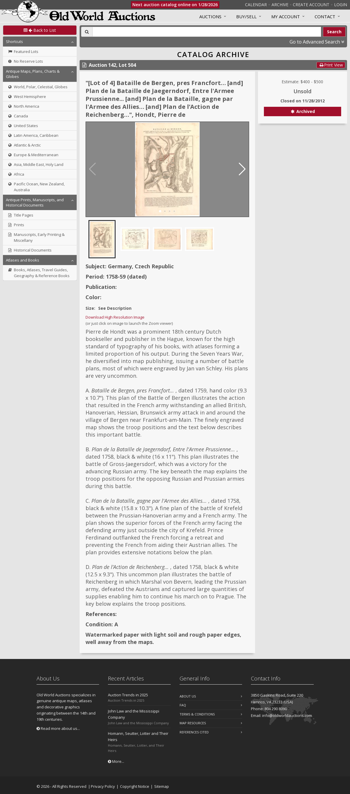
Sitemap (161, 786)
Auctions (210, 16)
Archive (280, 4)
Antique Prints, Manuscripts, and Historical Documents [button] (35, 202)
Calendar (256, 4)
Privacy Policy (103, 786)
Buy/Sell (246, 16)
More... (116, 761)
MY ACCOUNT (285, 16)
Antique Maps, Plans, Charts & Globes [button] (33, 74)
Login (340, 4)
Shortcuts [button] (14, 41)
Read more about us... (58, 728)
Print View (331, 65)
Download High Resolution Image (115, 317)
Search (334, 31)
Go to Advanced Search (317, 42)
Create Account (311, 4)
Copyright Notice (134, 786)
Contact (325, 16)
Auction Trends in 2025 (128, 695)
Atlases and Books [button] (22, 260)
